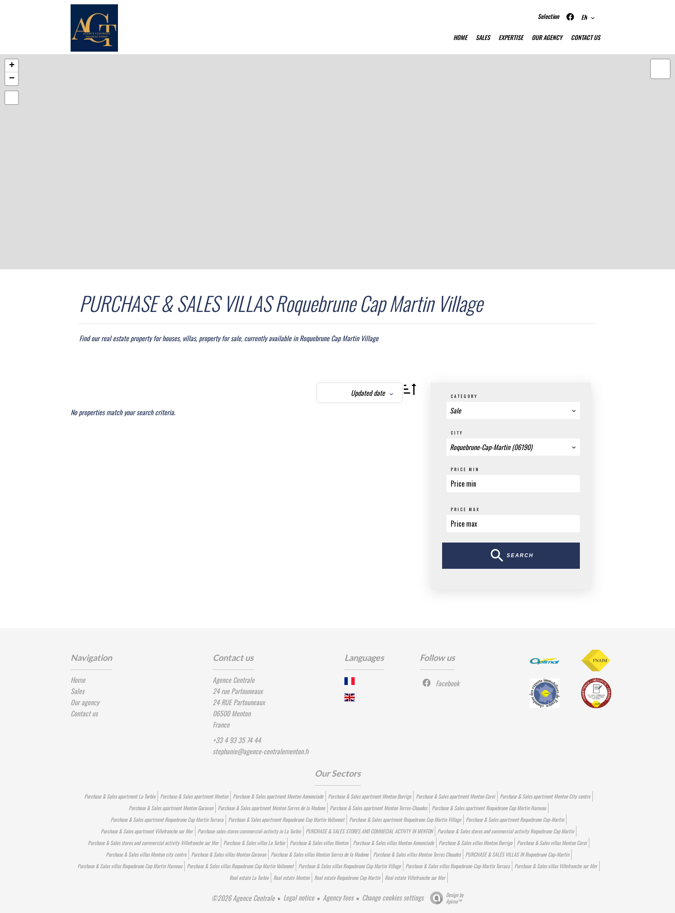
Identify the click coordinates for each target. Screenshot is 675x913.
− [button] (12, 78)
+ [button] (12, 65)
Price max (465, 509)
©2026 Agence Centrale (243, 898)
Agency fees (338, 897)
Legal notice (298, 897)
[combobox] (513, 410)
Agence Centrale (233, 680)
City (457, 432)
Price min (465, 469)
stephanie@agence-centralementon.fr (261, 751)
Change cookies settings (393, 897)
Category (464, 396)
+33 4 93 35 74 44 (237, 740)
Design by (445, 897)
